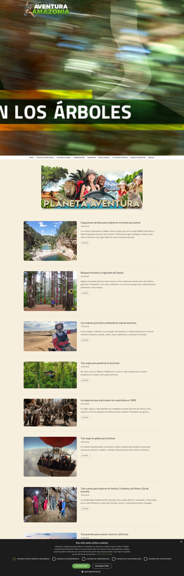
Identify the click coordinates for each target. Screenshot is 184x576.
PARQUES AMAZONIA (45, 157)
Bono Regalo (104, 157)
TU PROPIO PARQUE (120, 157)
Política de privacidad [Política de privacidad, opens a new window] (104, 554)
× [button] (181, 542)
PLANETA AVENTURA (138, 157)
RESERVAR (91, 157)
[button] (92, 571)
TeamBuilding (79, 157)
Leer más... (85, 243)
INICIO (32, 157)
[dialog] (92, 557)
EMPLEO (151, 157)
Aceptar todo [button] (81, 566)
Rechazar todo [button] (102, 566)
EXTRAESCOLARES (64, 157)
